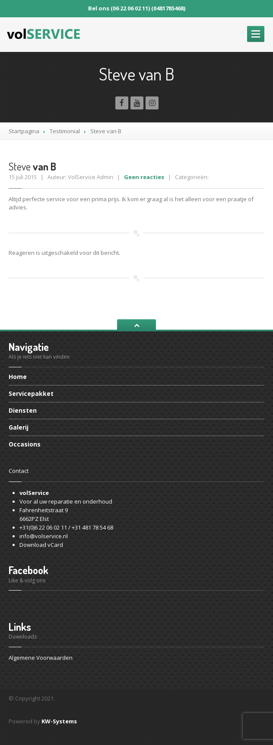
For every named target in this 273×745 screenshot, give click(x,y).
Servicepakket (31, 393)
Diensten (23, 410)
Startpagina (24, 131)
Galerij (19, 427)
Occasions (25, 444)
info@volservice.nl (43, 536)
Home (18, 377)
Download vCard (41, 545)
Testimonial (65, 131)
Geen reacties (144, 177)
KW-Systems (59, 721)
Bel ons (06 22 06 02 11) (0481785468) (136, 8)
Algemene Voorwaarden (41, 658)
